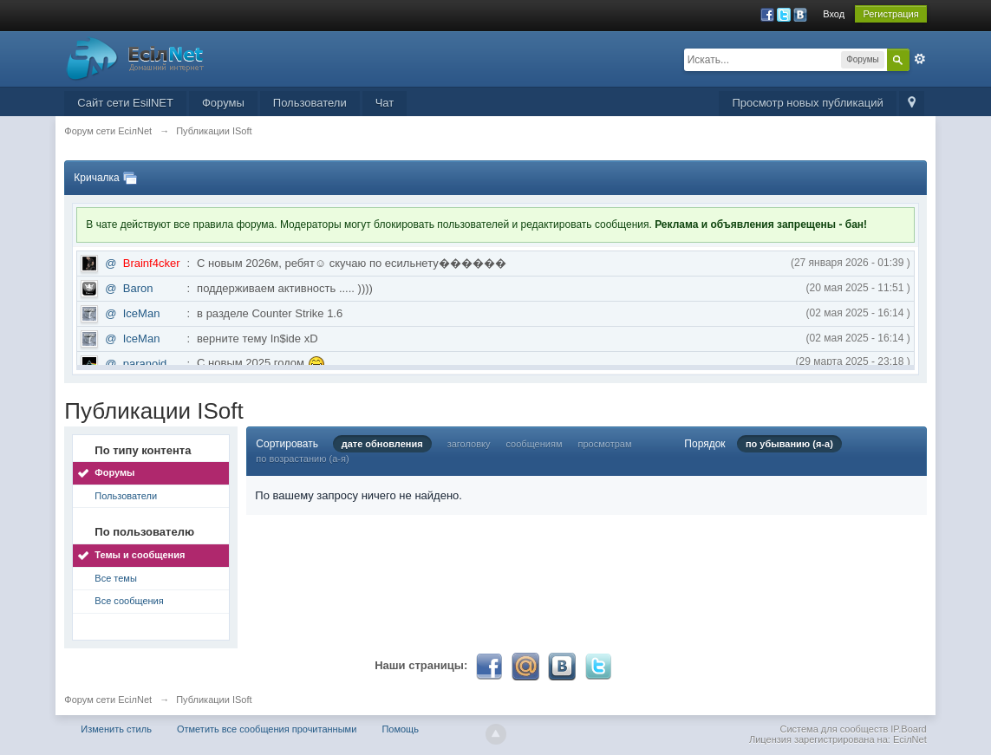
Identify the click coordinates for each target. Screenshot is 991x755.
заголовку (469, 444)
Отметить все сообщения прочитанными (266, 729)
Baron (138, 288)
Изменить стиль (116, 729)
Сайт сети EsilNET (125, 102)
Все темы (116, 578)
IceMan (141, 313)
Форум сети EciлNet (108, 699)
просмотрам (605, 444)
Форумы (223, 102)
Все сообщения (129, 601)
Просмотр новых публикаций (807, 102)
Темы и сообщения (140, 555)
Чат (384, 102)
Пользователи (310, 102)
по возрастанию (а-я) (302, 458)
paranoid (145, 363)
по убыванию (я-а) (789, 444)
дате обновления (382, 444)
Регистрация (890, 14)
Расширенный (920, 59)
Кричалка (96, 178)
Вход (833, 14)
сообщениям (534, 444)
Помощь (400, 729)
